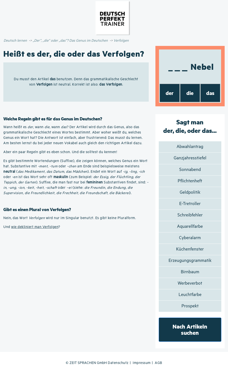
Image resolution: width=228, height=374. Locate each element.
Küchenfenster (190, 249)
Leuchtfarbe (190, 294)
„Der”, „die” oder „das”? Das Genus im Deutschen (70, 41)
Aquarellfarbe (190, 226)
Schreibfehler (190, 215)
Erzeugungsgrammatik (190, 260)
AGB (158, 363)
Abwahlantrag (190, 146)
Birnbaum (190, 272)
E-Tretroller (190, 203)
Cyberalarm (190, 237)
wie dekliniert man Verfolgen (34, 227)
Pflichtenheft (190, 181)
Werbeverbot (190, 283)
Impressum (142, 363)
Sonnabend (190, 169)
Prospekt (190, 306)
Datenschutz (118, 363)
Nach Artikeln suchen (190, 329)
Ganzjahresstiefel (190, 158)
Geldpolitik (190, 192)
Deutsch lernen (15, 41)
